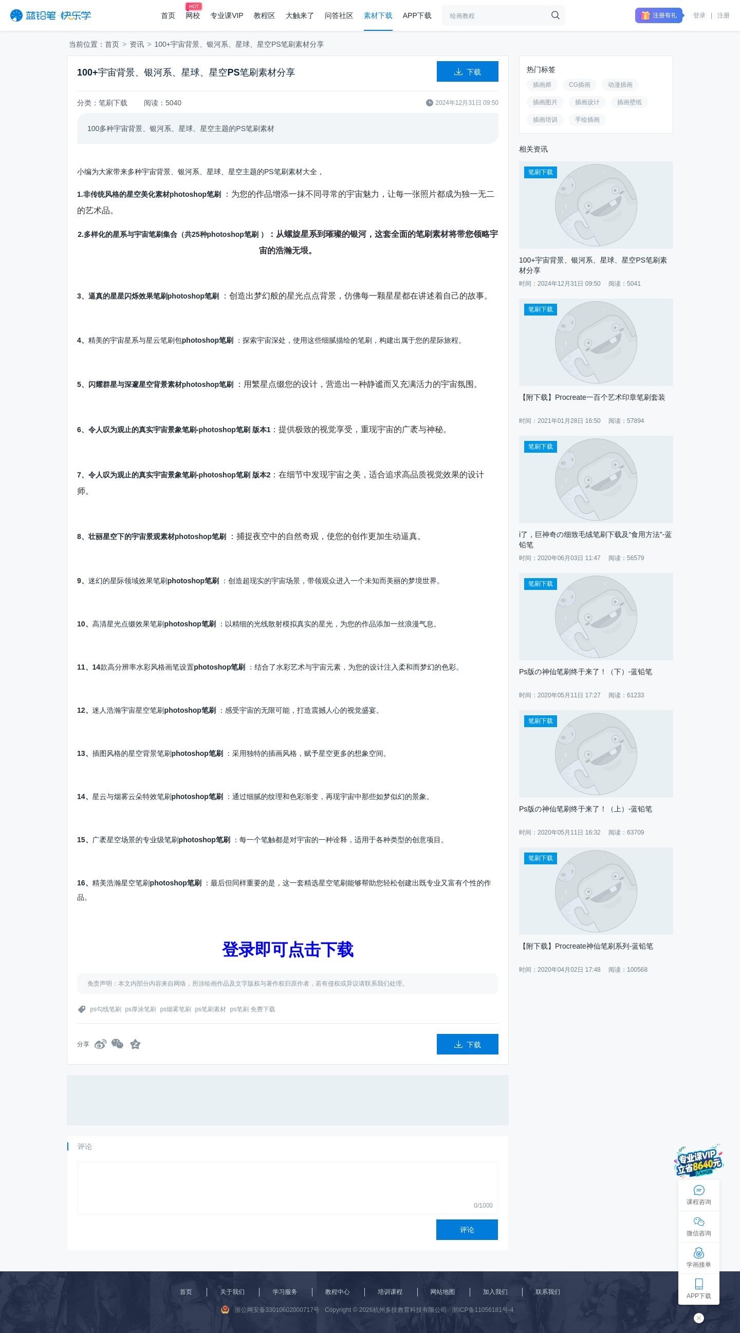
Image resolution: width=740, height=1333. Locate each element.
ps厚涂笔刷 (140, 1009)
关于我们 (232, 1291)
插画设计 (587, 102)
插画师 (542, 84)
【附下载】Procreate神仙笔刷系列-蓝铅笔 (586, 946)
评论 (467, 1230)
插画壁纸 (629, 102)
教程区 (264, 15)
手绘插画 (587, 119)
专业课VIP (227, 15)
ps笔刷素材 (210, 1009)
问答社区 (339, 15)
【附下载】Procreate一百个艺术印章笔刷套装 (592, 397)
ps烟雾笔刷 (175, 1009)
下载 (467, 71)
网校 (193, 15)
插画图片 (545, 102)
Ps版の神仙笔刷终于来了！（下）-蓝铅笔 (585, 672)
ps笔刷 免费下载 (252, 1009)
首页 (168, 15)
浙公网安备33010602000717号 (270, 1309)
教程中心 (337, 1291)
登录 (699, 15)
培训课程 (390, 1291)
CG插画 (579, 84)
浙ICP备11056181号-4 (482, 1309)
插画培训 (545, 119)
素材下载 (378, 15)
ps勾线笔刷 (105, 1009)
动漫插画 (620, 84)
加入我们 (495, 1291)
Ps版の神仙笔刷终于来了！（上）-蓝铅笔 (585, 809)
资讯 (137, 44)
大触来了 (300, 15)
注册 (723, 15)
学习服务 (284, 1291)
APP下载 (417, 15)
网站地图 (443, 1291)
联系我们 (547, 1291)
